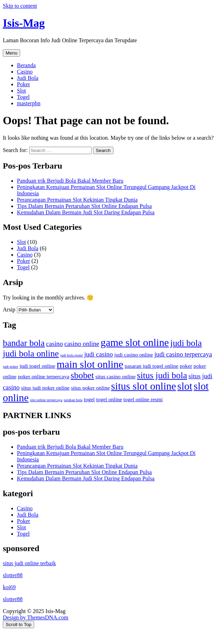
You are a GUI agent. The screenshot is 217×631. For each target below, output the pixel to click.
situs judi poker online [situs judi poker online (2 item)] (45, 388)
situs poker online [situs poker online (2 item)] (90, 388)
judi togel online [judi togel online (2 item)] (37, 366)
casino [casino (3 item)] (54, 343)
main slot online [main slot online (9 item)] (90, 364)
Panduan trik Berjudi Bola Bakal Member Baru (70, 181)
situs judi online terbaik (29, 563)
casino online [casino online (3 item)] (81, 343)
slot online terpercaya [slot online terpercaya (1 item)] (46, 400)
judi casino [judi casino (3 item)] (98, 354)
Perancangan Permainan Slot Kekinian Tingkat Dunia (77, 200)
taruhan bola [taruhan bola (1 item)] (73, 400)
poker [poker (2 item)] (186, 366)
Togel (23, 97)
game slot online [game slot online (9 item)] (135, 342)
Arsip (9, 310)
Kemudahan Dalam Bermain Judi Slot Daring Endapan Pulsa (86, 212)
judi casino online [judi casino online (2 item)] (133, 355)
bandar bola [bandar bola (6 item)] (24, 343)
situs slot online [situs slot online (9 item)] (143, 386)
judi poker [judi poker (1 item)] (10, 366)
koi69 (9, 587)
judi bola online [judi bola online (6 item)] (31, 353)
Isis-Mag (24, 23)
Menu (11, 53)
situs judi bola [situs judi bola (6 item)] (162, 375)
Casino (24, 72)
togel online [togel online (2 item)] (109, 399)
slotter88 (13, 575)
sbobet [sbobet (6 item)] (82, 375)
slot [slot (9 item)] (184, 386)
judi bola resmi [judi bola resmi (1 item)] (71, 355)
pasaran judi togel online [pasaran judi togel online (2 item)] (151, 366)
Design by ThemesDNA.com (35, 617)
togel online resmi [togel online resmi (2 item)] (143, 399)
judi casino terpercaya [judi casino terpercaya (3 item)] (183, 354)
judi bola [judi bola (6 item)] (186, 343)
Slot (21, 91)
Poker (23, 84)
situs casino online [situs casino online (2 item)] (115, 376)
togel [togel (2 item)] (89, 399)
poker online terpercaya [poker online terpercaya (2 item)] (43, 376)
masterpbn (29, 103)
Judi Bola (27, 78)
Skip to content (20, 6)
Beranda (26, 65)
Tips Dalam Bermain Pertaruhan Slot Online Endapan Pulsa (84, 206)
